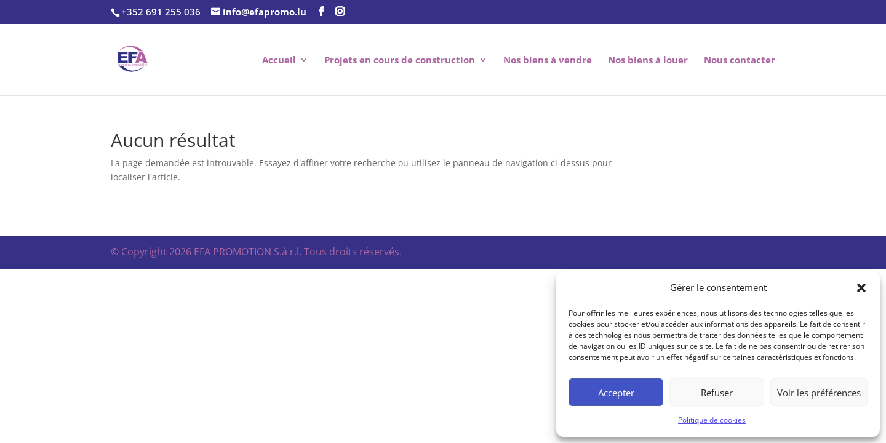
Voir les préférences (819, 392)
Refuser (717, 392)
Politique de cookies (712, 420)
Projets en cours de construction (399, 60)
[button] (861, 288)
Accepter (616, 392)
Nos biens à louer (648, 60)
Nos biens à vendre (547, 60)
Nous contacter (739, 60)
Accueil (279, 60)
